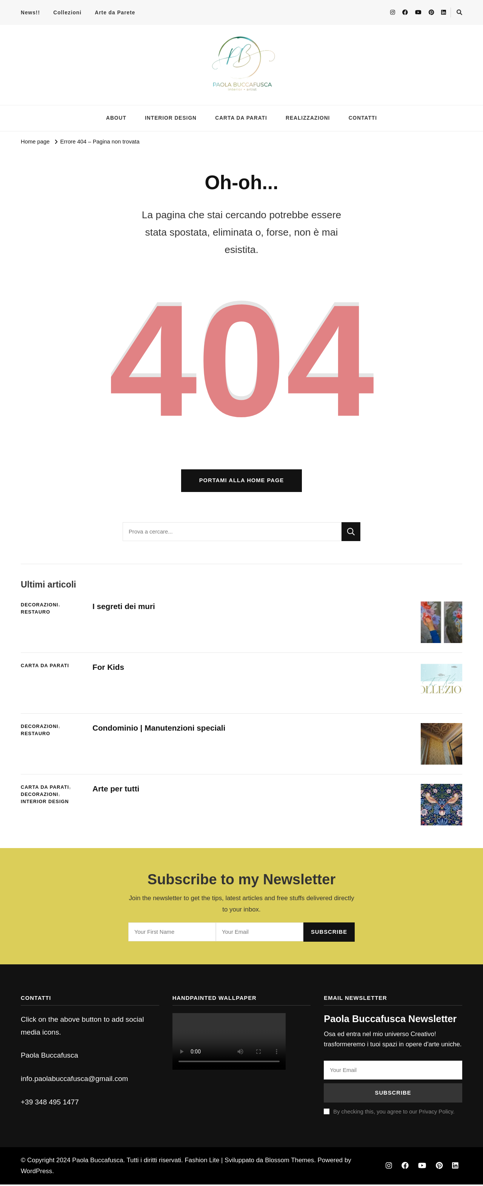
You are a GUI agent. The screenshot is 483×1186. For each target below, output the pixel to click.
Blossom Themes (289, 1161)
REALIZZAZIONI (308, 118)
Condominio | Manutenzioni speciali (160, 729)
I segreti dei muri (125, 607)
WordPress (36, 1172)
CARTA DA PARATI (241, 118)
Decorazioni (39, 606)
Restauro (35, 613)
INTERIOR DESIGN (171, 118)
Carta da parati (45, 667)
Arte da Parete (115, 12)
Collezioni (67, 12)
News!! (30, 12)
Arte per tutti (116, 790)
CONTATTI (363, 118)
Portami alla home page (241, 482)
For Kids (108, 668)
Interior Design (45, 802)
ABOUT (116, 118)
